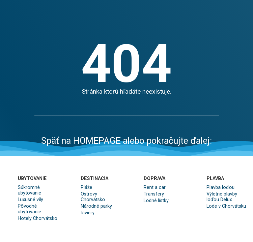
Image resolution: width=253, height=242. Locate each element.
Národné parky (96, 206)
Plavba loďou (221, 187)
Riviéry (88, 213)
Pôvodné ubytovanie (29, 209)
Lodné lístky (156, 200)
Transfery (154, 194)
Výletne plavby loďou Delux (222, 196)
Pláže (86, 187)
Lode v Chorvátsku (226, 206)
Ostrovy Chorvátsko (93, 196)
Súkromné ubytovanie (29, 190)
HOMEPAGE (97, 141)
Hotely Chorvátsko (37, 218)
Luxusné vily (30, 199)
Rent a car (155, 187)
